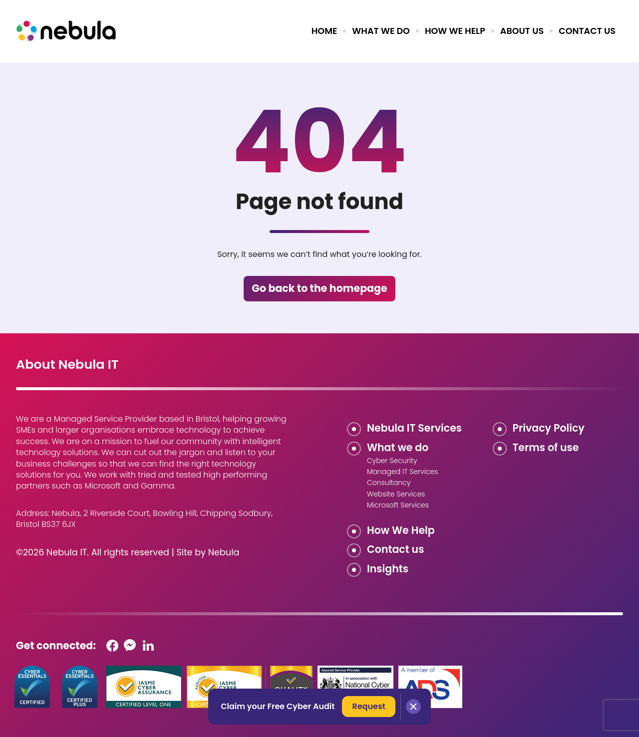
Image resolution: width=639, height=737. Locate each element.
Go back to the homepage (319, 288)
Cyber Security (392, 461)
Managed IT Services (402, 472)
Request (368, 706)
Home (324, 31)
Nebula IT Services (414, 428)
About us (522, 31)
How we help (455, 31)
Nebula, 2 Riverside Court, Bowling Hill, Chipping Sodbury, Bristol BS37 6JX (144, 518)
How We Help (401, 530)
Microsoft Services (398, 505)
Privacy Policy (549, 428)
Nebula (224, 552)
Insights (387, 568)
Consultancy (388, 483)
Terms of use (546, 447)
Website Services (396, 494)
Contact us (587, 31)
